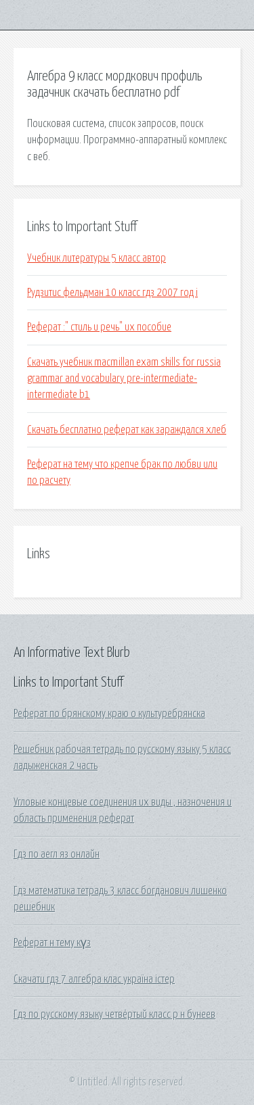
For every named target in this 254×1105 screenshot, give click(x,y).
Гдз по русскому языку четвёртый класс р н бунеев (114, 1014)
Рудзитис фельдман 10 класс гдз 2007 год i (112, 292)
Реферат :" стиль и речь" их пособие (99, 327)
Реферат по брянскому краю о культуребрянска (109, 713)
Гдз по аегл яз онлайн (57, 854)
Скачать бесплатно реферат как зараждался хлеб (126, 429)
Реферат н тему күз (52, 942)
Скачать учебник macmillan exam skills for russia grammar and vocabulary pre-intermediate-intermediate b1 (124, 379)
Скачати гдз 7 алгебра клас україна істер (94, 979)
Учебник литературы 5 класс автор (96, 258)
